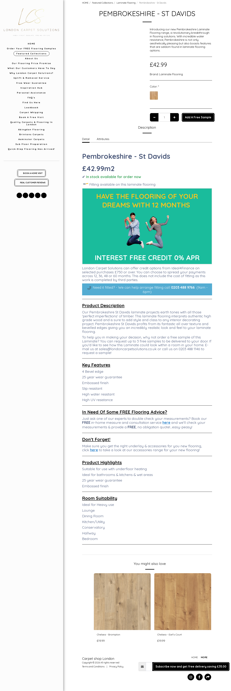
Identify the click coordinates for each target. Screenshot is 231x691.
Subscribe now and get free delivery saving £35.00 (191, 667)
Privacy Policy (116, 667)
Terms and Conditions (93, 667)
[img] (122, 601)
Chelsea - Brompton (110, 635)
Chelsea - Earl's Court (171, 635)
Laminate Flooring (126, 2)
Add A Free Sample (198, 117)
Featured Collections (102, 2)
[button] (19, 195)
